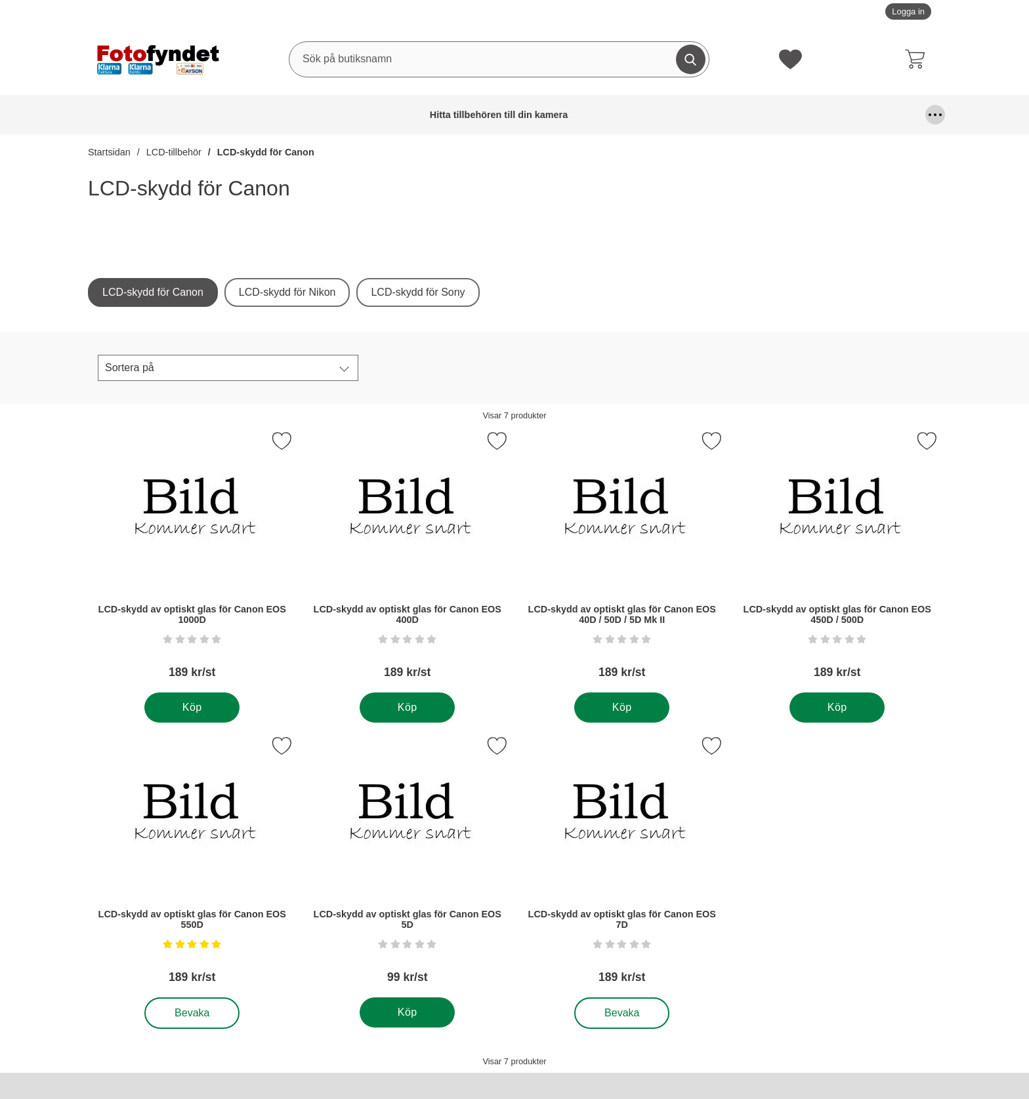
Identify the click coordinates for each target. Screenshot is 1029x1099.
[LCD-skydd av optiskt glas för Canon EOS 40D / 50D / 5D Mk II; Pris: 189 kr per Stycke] (622, 559)
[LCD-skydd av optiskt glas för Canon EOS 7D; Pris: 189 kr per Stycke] (622, 864)
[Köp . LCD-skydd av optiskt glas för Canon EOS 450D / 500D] (837, 707)
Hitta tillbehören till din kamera (121, 114)
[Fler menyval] (935, 115)
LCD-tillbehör (173, 152)
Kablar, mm (714, 114)
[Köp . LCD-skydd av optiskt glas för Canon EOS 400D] (407, 707)
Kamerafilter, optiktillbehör (786, 114)
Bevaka (193, 1013)
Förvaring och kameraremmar (626, 114)
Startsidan (109, 152)
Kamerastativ (882, 115)
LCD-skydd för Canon (265, 152)
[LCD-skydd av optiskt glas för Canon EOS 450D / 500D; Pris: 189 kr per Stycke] (837, 559)
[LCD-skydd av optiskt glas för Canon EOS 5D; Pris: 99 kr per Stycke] (407, 864)
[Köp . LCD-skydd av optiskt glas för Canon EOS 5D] (407, 1012)
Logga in (908, 11)
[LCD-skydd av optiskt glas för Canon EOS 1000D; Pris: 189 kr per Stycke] (192, 559)
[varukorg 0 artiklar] (918, 59)
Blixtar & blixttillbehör (310, 114)
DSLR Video (377, 114)
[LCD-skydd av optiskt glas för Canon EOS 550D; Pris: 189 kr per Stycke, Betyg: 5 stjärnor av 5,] (192, 864)
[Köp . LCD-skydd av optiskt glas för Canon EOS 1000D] (192, 707)
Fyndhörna (542, 115)
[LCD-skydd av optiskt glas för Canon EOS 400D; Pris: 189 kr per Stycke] (407, 559)
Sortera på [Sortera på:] (129, 367)
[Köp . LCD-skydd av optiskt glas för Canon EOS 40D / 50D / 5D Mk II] (621, 707)
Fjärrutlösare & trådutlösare (451, 114)
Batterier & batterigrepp (221, 114)
